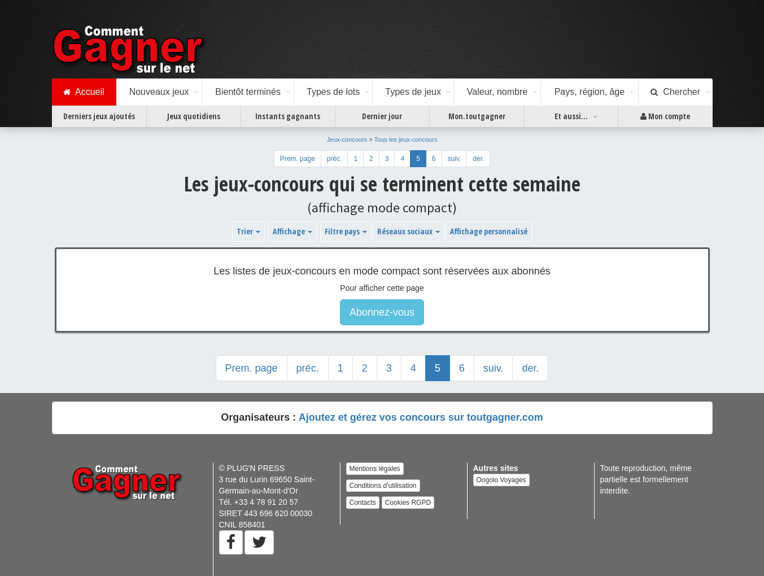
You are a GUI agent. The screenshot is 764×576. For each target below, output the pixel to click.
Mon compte (665, 116)
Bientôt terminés (248, 92)
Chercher (675, 92)
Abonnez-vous (382, 312)
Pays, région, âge (590, 92)
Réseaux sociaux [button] (408, 231)
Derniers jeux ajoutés (99, 116)
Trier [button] (248, 231)
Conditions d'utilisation (383, 486)
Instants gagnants (287, 116)
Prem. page (297, 159)
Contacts (363, 503)
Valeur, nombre (497, 92)
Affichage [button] (292, 231)
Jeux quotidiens (193, 116)
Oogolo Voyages (501, 480)
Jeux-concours (347, 139)
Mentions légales (375, 469)
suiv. (454, 159)
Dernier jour (382, 116)
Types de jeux (413, 92)
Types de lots (333, 92)
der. (478, 159)
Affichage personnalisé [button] (488, 231)
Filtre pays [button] (346, 231)
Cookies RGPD (408, 503)
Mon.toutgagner (476, 116)
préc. (334, 159)
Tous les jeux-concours (406, 139)
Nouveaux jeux (159, 92)
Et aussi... (571, 116)
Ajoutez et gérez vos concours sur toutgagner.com (421, 417)
